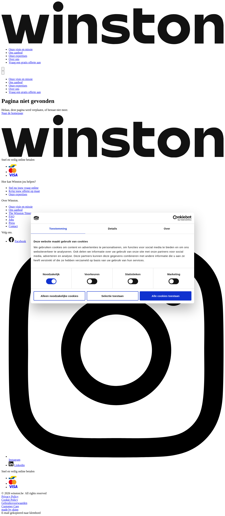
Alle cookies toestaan (165, 295)
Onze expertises (18, 55)
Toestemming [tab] (58, 228)
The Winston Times (20, 213)
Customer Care (10, 506)
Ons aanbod (15, 52)
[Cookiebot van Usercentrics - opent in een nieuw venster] (175, 218)
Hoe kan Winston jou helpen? (18, 181)
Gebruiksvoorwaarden (14, 503)
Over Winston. (9, 200)
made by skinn (9, 509)
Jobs (11, 219)
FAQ (11, 216)
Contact (13, 226)
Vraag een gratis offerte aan (25, 62)
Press (12, 222)
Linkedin (19, 465)
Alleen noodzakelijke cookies (59, 295)
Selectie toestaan (112, 295)
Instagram (14, 459)
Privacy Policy (10, 496)
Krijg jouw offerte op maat (24, 191)
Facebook (20, 241)
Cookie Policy (9, 499)
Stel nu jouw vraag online (23, 187)
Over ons (14, 59)
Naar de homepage (12, 113)
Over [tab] (167, 228)
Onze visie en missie (21, 49)
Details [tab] (112, 228)
